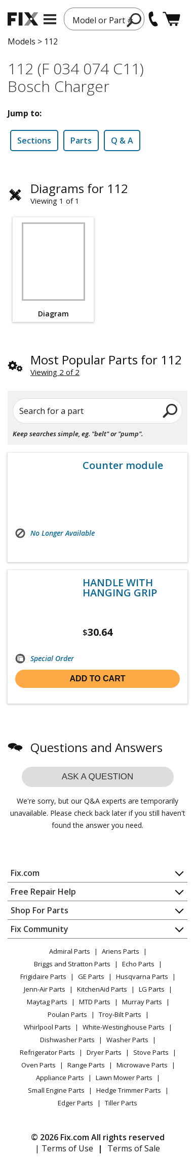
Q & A (122, 140)
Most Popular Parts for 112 (106, 359)
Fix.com (25, 872)
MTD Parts (94, 1001)
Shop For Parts (39, 910)
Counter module (123, 465)
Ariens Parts (120, 951)
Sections (34, 140)
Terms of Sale (133, 1148)
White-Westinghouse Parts (124, 1027)
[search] (134, 19)
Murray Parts (142, 1001)
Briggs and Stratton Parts (72, 963)
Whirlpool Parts (47, 1027)
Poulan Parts (67, 1014)
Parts (81, 140)
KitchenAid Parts (102, 989)
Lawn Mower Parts (124, 1077)
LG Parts (152, 989)
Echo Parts (138, 963)
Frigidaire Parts (43, 976)
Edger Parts (75, 1102)
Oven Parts (38, 1064)
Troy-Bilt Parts (120, 1014)
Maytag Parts (47, 1001)
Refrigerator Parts (47, 1052)
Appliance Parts (60, 1077)
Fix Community (39, 929)
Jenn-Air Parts (44, 989)
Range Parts (86, 1064)
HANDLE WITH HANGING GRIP (120, 588)
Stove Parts (151, 1052)
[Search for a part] (97, 411)
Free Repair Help (43, 891)
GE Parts (91, 976)
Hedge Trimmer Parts (128, 1090)
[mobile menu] (50, 19)
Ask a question (98, 776)
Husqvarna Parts (142, 976)
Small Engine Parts (56, 1090)
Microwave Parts (142, 1064)
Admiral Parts (69, 951)
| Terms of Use (64, 1148)
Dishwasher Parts (67, 1039)
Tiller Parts (121, 1102)
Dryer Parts (104, 1052)
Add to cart (98, 678)
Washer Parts (127, 1039)
